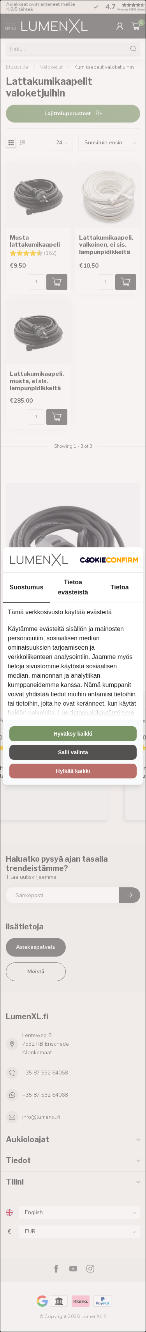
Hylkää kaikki (73, 771)
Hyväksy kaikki (73, 734)
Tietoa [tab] (120, 587)
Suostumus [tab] (26, 587)
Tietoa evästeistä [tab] (73, 587)
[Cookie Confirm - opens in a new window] (109, 560)
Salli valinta (73, 752)
